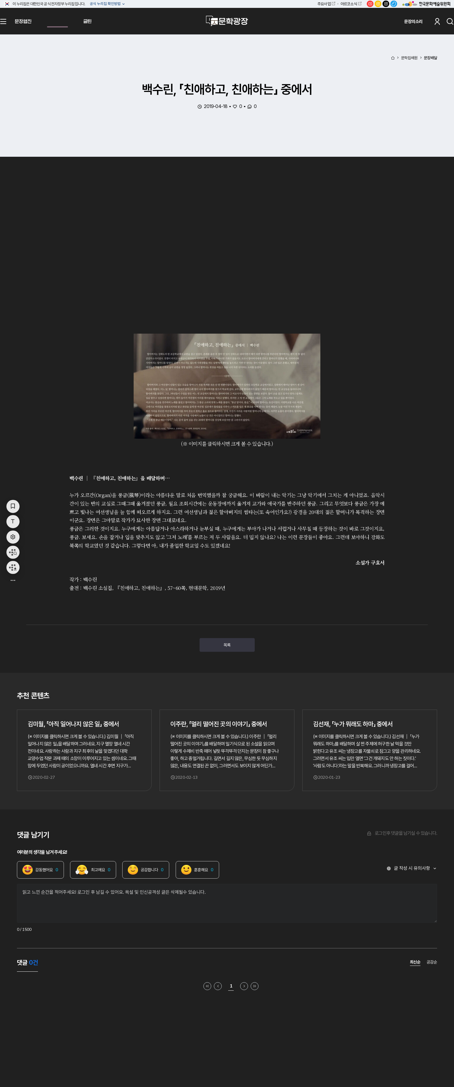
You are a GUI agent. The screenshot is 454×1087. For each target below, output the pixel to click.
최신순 (415, 962)
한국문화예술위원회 (426, 3)
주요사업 (324, 3)
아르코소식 (348, 3)
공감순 (432, 962)
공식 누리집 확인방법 (105, 4)
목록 (227, 644)
